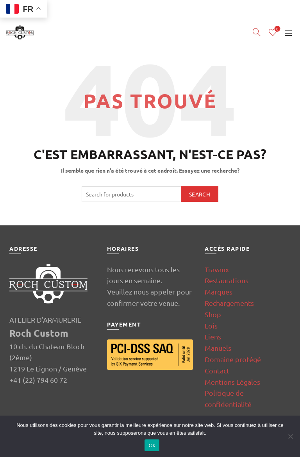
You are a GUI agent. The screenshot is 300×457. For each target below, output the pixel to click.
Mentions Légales (232, 382)
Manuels (218, 348)
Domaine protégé (233, 359)
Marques (218, 291)
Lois (211, 325)
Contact (217, 370)
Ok (151, 445)
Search (199, 194)
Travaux (217, 269)
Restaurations (226, 280)
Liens (213, 336)
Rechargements (229, 303)
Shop (213, 314)
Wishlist (277, 29)
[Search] (256, 32)
